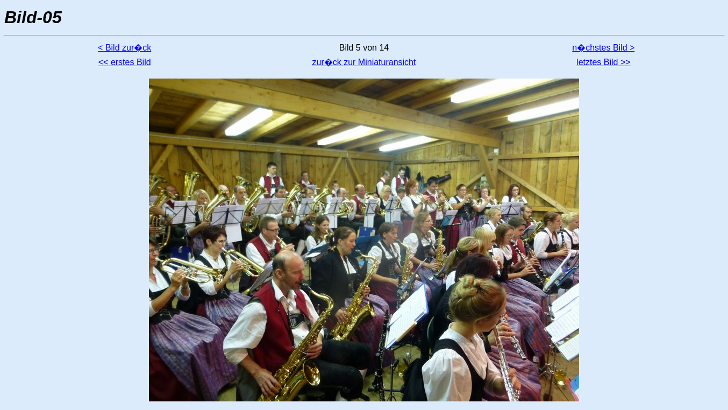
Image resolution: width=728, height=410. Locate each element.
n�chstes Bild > (603, 47)
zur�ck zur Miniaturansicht (364, 62)
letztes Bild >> (603, 62)
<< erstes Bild (124, 62)
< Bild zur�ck (124, 47)
